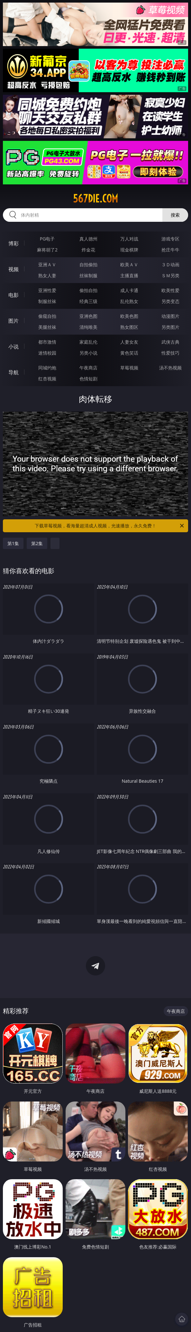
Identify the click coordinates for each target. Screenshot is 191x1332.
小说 (13, 346)
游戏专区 (170, 239)
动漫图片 (170, 316)
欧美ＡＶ (129, 264)
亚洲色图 (88, 316)
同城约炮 (47, 368)
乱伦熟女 (129, 301)
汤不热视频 (170, 368)
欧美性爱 (170, 290)
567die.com (95, 198)
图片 (13, 320)
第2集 (37, 543)
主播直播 (129, 275)
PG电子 (47, 239)
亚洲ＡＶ (47, 264)
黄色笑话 (129, 353)
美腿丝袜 (47, 327)
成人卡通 (129, 290)
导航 (13, 372)
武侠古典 (170, 342)
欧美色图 (129, 316)
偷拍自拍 (88, 290)
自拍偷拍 (88, 264)
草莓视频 (129, 368)
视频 (13, 269)
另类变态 (170, 301)
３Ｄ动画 (170, 264)
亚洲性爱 (47, 290)
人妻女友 (129, 342)
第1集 (13, 543)
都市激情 (47, 342)
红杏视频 (47, 379)
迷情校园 (47, 353)
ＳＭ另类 (170, 275)
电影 (13, 295)
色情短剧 (88, 379)
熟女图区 (129, 327)
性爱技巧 (170, 353)
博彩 (13, 243)
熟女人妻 (47, 275)
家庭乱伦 (88, 342)
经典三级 (88, 301)
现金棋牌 (129, 250)
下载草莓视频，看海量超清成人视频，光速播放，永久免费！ (110, 526)
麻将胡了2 (47, 250)
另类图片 (170, 327)
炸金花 (88, 250)
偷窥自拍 (47, 316)
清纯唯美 (88, 327)
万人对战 (129, 239)
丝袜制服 (88, 275)
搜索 (175, 215)
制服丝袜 (47, 301)
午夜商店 (88, 368)
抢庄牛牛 (170, 250)
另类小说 (88, 353)
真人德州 (88, 239)
